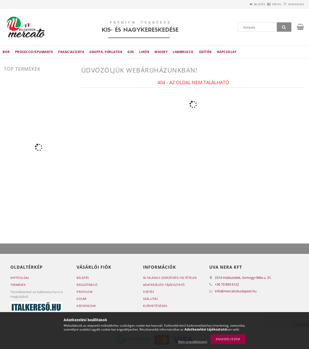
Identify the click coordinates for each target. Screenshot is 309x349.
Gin (130, 52)
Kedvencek (293, 4)
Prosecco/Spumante (34, 52)
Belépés (245, 4)
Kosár (82, 299)
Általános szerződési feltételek (170, 278)
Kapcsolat (227, 52)
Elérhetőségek (155, 306)
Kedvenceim (86, 306)
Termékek (18, 285)
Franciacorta (71, 52)
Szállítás (150, 299)
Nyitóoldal (19, 278)
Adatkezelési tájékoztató (164, 285)
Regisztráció (87, 285)
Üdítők (205, 52)
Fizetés (148, 292)
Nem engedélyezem (192, 341)
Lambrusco (183, 52)
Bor (6, 52)
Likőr (144, 52)
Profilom (84, 292)
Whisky (160, 52)
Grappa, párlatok (105, 52)
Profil (268, 4)
